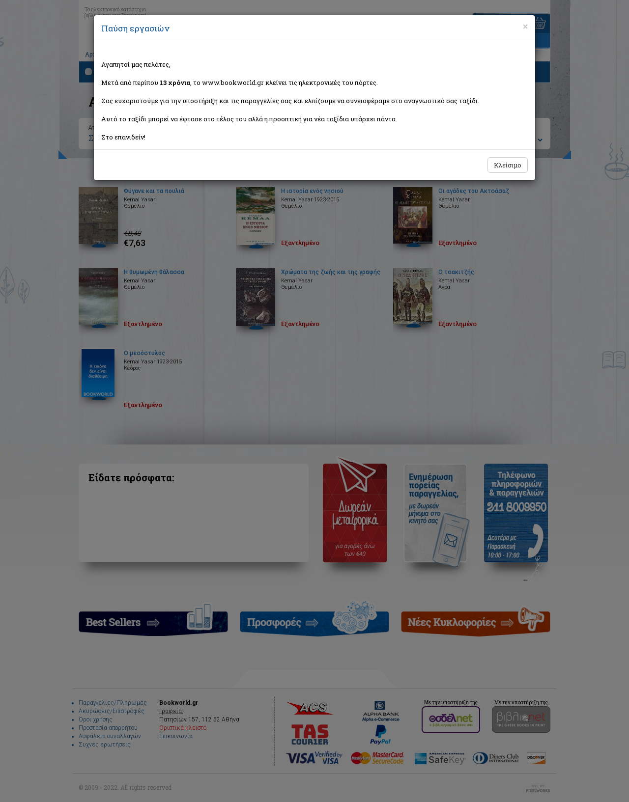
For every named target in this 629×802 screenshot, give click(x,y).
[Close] (525, 26)
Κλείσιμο (507, 165)
